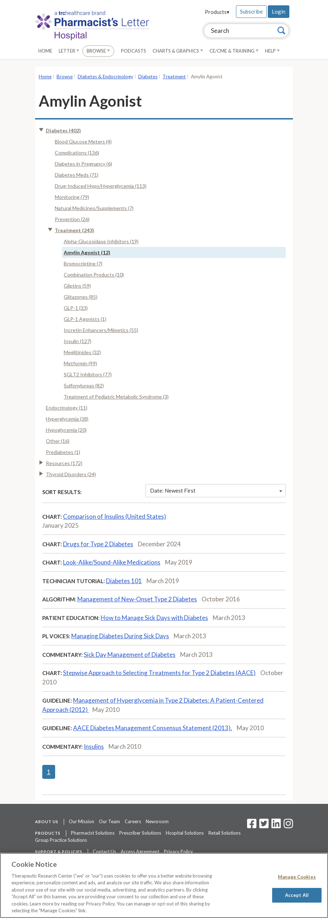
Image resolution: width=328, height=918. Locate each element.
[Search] (281, 30)
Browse (98, 51)
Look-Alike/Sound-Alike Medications (111, 562)
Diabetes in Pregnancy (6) (83, 164)
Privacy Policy (178, 851)
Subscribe (251, 11)
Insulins (94, 746)
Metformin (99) (80, 363)
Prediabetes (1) (63, 452)
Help (272, 51)
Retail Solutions (224, 833)
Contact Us (104, 851)
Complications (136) (77, 153)
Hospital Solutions (185, 833)
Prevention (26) (72, 219)
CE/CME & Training (234, 51)
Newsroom (157, 821)
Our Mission (81, 821)
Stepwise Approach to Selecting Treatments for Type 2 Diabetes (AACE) (159, 673)
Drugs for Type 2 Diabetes (98, 544)
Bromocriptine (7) (83, 263)
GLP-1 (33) (76, 308)
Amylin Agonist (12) (87, 252)
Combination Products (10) (94, 275)
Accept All (297, 895)
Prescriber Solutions (140, 833)
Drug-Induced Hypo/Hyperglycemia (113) (100, 186)
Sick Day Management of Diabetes (129, 654)
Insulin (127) (77, 341)
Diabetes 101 (124, 581)
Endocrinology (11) (66, 408)
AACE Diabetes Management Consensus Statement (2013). (152, 728)
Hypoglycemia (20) (66, 430)
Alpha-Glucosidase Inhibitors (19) (101, 241)
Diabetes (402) (63, 130)
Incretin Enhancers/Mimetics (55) (101, 330)
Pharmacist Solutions (93, 833)
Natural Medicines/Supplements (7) (94, 208)
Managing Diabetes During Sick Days (120, 636)
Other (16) (57, 441)
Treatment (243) (74, 230)
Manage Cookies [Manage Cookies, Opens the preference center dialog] (297, 877)
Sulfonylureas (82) (84, 385)
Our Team (109, 821)
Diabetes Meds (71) (76, 175)
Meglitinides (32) (82, 352)
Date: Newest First (216, 490)
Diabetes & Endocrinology (105, 76)
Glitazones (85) (80, 297)
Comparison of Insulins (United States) (114, 516)
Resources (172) (64, 463)
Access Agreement (140, 851)
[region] (164, 885)
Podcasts (133, 51)
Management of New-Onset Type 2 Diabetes (137, 599)
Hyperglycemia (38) (67, 419)
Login (278, 11)
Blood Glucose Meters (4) (83, 141)
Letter (69, 51)
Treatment (174, 76)
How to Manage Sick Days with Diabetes (154, 617)
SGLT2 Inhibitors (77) (88, 374)
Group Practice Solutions (61, 840)
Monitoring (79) (72, 197)
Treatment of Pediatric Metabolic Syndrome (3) (116, 397)
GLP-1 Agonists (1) (85, 319)
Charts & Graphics (178, 51)
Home (45, 51)
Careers (133, 821)
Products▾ (217, 12)
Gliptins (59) (77, 286)
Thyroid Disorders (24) (71, 474)
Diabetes (148, 76)
